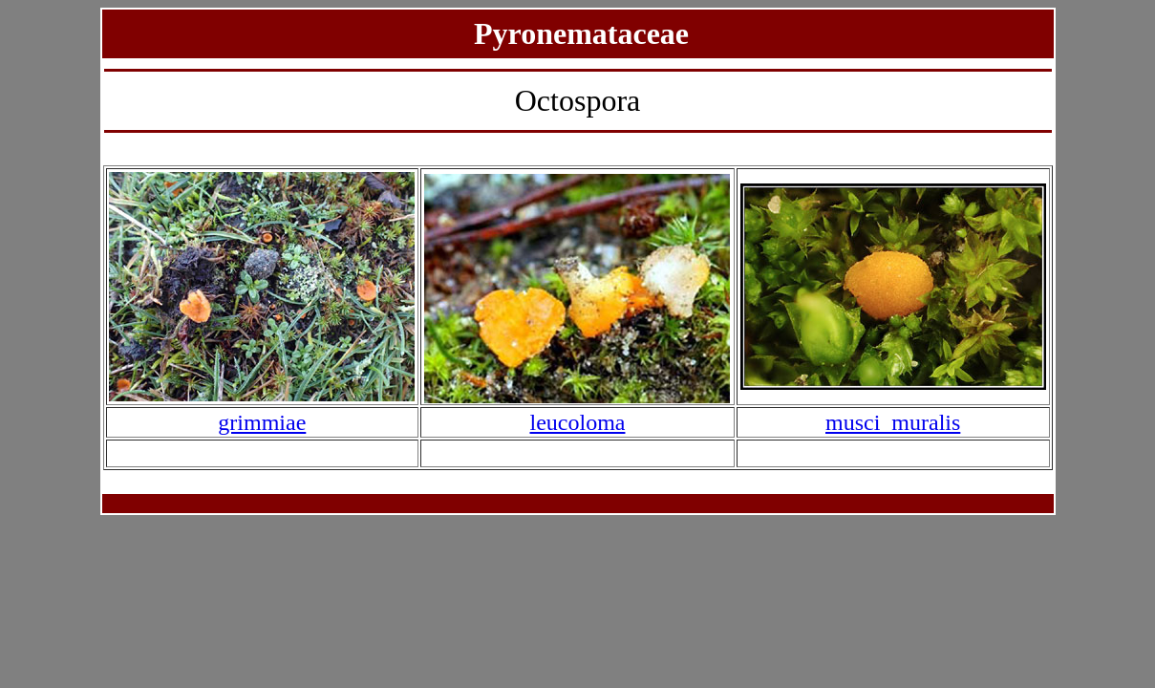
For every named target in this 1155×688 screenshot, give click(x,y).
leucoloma (578, 422)
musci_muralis (892, 422)
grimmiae (262, 422)
